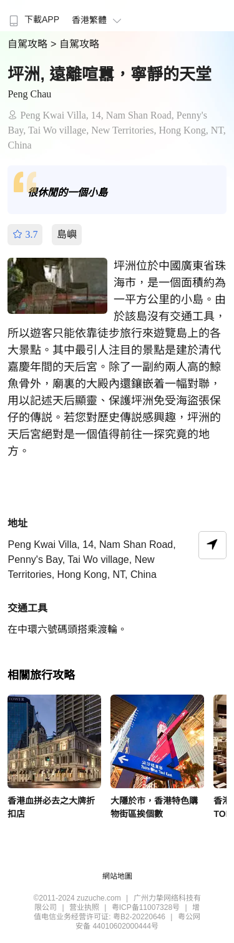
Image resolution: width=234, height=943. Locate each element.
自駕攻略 (28, 44)
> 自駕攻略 (75, 44)
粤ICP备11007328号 (146, 907)
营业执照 (84, 907)
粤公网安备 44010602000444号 (138, 921)
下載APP (32, 19)
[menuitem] (33, 15)
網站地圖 (117, 876)
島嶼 (67, 234)
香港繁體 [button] (98, 20)
